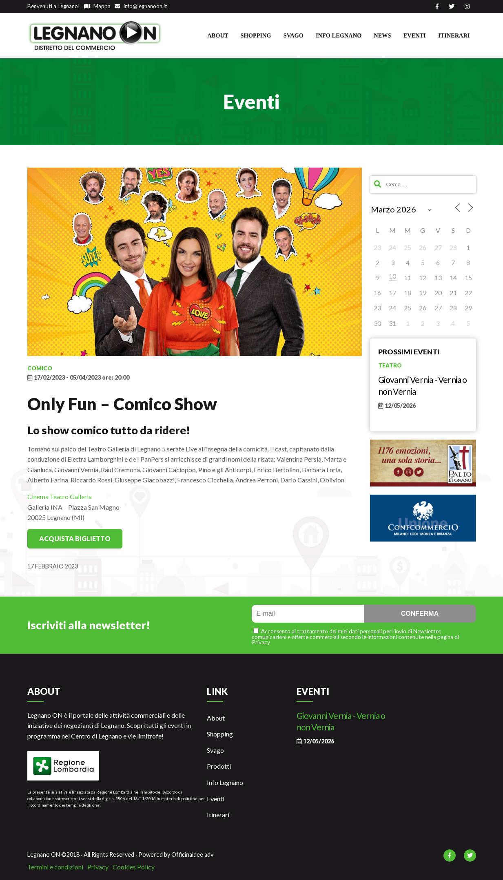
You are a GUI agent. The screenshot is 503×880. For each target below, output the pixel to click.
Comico (39, 368)
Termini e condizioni (55, 867)
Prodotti (219, 766)
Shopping (256, 35)
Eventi (414, 35)
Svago (294, 35)
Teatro (390, 365)
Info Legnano (338, 35)
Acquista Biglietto (75, 538)
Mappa (97, 6)
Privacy (98, 867)
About (217, 35)
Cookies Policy (134, 867)
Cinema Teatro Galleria (59, 496)
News (382, 35)
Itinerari (454, 35)
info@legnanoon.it (141, 6)
